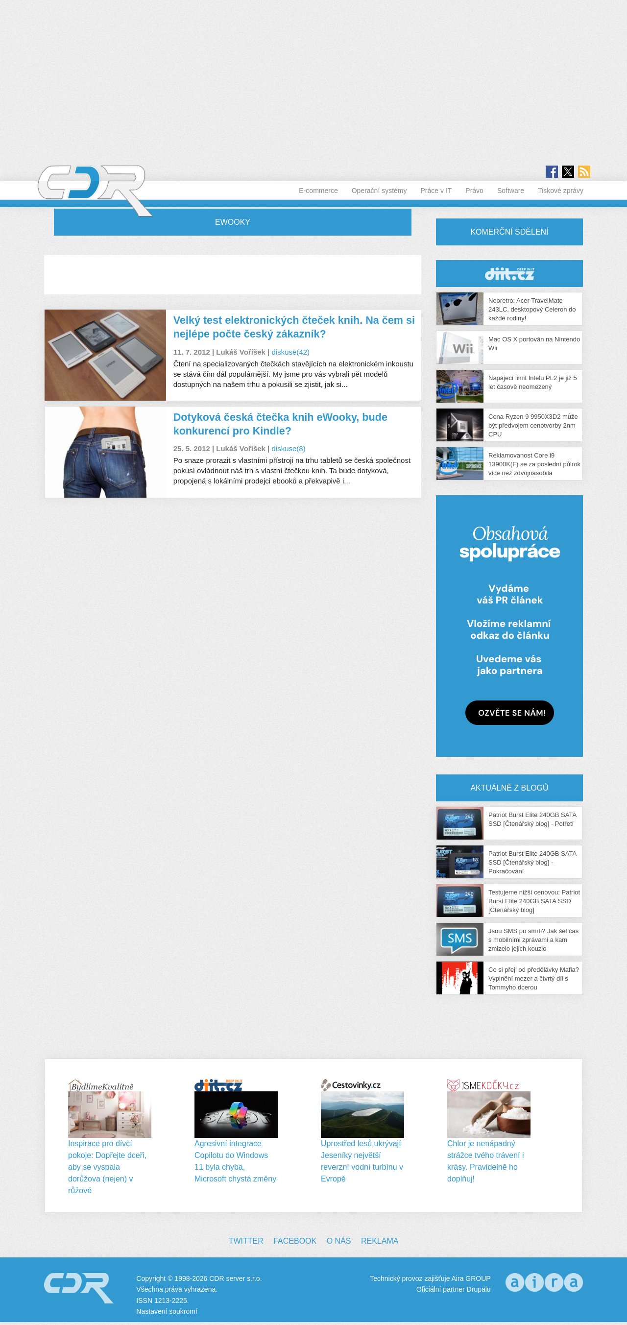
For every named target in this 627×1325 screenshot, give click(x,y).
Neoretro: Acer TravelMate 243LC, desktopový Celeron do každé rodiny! (532, 309)
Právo (474, 190)
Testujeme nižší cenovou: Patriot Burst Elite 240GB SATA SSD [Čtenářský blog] (534, 901)
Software (510, 190)
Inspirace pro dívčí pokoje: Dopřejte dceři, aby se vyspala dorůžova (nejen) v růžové (107, 1167)
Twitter (246, 1241)
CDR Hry (509, 273)
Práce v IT (436, 190)
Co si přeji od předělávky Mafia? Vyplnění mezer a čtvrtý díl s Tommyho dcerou (533, 978)
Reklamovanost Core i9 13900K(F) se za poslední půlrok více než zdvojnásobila (534, 464)
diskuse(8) (288, 448)
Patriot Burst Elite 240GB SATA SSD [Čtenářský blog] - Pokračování (532, 862)
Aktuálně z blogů (509, 788)
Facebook (294, 1241)
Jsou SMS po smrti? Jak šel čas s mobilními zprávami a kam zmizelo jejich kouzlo (533, 939)
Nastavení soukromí (166, 1311)
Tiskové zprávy (560, 190)
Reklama (379, 1241)
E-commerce (318, 190)
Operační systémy (379, 190)
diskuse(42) (290, 352)
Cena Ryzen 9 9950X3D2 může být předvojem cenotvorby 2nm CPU (533, 425)
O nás (339, 1241)
